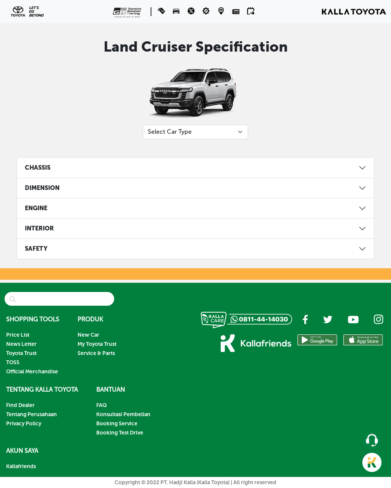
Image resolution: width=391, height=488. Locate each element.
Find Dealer (20, 405)
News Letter (21, 344)
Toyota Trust (21, 353)
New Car (88, 335)
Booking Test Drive (119, 433)
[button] (177, 11)
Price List (17, 335)
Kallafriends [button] (21, 466)
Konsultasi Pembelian (123, 414)
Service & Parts (96, 353)
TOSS (12, 362)
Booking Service (116, 423)
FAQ (101, 405)
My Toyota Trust (97, 344)
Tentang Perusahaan (31, 414)
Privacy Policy (23, 423)
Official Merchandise (32, 371)
